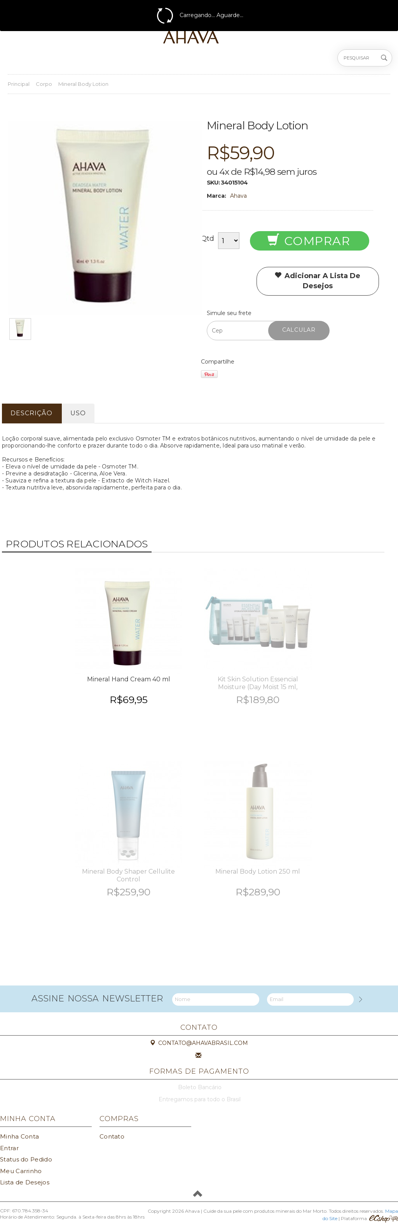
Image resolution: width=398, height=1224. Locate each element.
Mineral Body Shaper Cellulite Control (128, 875)
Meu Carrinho (21, 1171)
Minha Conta (19, 1136)
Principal (19, 84)
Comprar (308, 241)
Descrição (31, 413)
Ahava (238, 195)
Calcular (299, 329)
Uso (78, 413)
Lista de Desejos (24, 1182)
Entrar (9, 1148)
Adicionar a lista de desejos (317, 281)
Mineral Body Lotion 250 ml (257, 871)
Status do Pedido (26, 1159)
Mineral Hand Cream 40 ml (128, 679)
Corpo (44, 84)
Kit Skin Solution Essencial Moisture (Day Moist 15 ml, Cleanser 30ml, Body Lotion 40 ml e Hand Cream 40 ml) (257, 691)
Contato (112, 1136)
